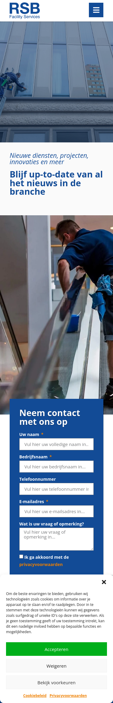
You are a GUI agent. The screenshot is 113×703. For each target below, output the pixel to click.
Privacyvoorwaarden (68, 695)
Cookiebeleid (34, 695)
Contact (18, 525)
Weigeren (56, 666)
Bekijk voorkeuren (56, 682)
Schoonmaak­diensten (32, 551)
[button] (104, 582)
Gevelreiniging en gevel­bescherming (48, 566)
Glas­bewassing (25, 558)
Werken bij (21, 517)
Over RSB (19, 510)
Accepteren (56, 649)
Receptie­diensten (28, 574)
